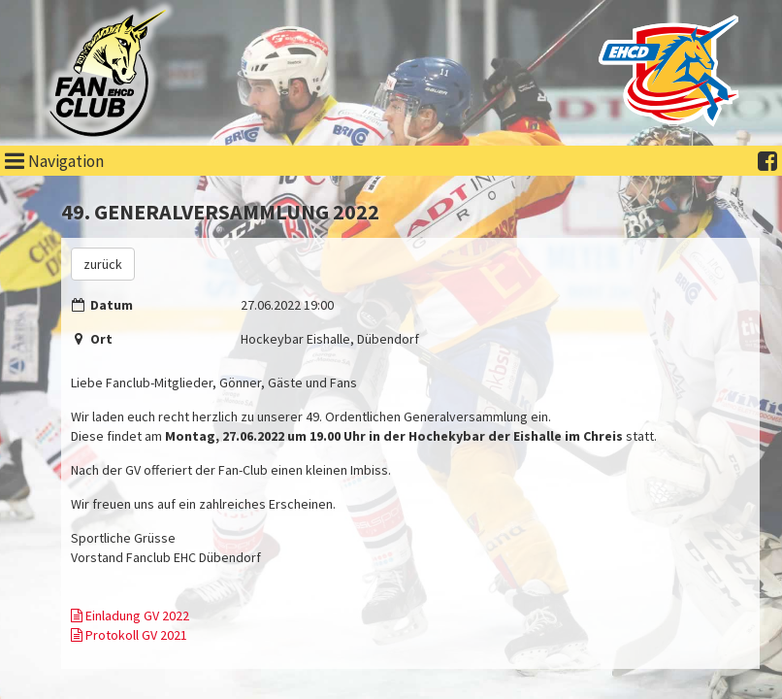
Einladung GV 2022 (130, 615)
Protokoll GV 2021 (129, 635)
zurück (102, 264)
